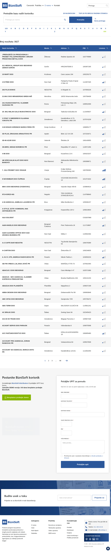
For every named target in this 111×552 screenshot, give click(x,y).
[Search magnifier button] (107, 5)
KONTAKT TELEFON (67, 401)
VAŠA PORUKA (65, 438)
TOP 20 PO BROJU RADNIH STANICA (93, 13)
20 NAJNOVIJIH (69, 13)
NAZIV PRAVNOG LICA (67, 420)
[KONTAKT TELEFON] (74, 405)
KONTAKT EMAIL (66, 410)
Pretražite (80, 20)
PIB (62, 429)
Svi (105, 31)
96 (60, 361)
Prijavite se (99, 498)
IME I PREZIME (65, 392)
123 (6, 28)
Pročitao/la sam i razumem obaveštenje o (83, 457)
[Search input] (96, 5)
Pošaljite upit (82, 464)
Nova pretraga (99, 20)
